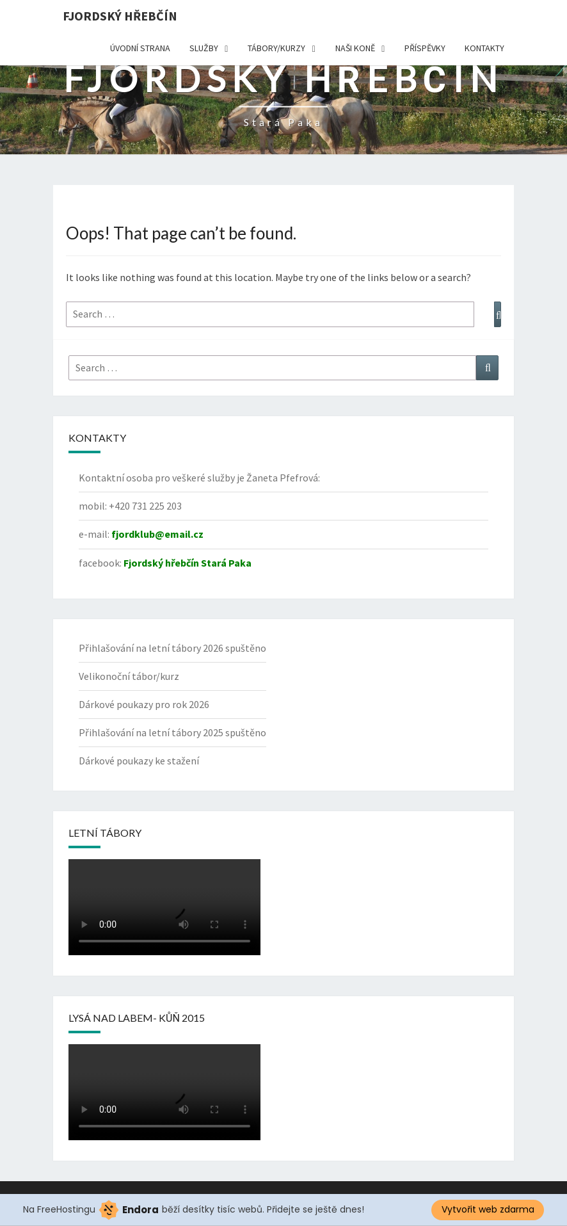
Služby (203, 48)
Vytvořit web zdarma (488, 1209)
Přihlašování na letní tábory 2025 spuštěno (172, 732)
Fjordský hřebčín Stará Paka (188, 562)
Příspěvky (424, 48)
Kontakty (484, 48)
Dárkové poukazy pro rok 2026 (144, 704)
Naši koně (355, 48)
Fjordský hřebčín (120, 16)
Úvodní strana (140, 48)
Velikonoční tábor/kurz (129, 676)
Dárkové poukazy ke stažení (139, 760)
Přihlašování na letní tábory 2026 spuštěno (172, 647)
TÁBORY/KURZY (276, 48)
